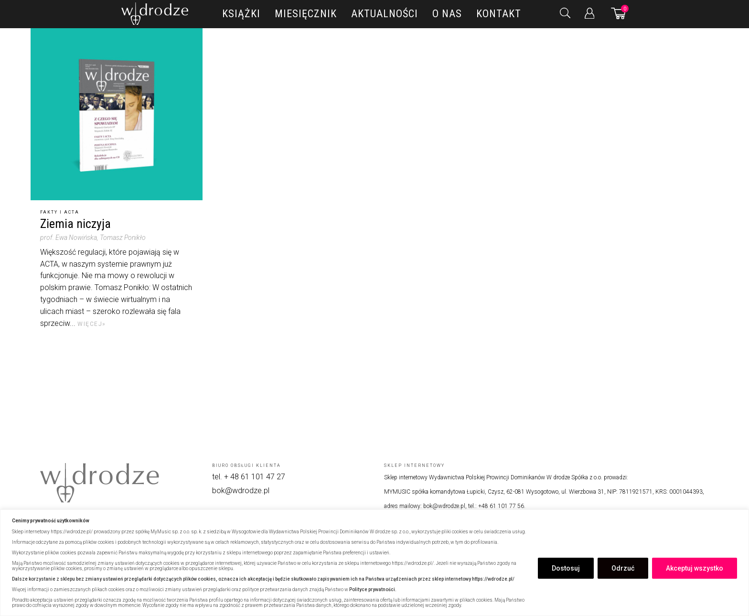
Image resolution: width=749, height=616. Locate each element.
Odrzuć (622, 568)
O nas (447, 14)
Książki (241, 14)
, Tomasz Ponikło (121, 237)
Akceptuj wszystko (694, 568)
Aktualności (384, 14)
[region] (374, 562)
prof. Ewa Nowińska (68, 237)
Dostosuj (566, 568)
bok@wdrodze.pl (240, 490)
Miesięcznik (306, 14)
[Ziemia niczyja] (117, 114)
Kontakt (498, 14)
